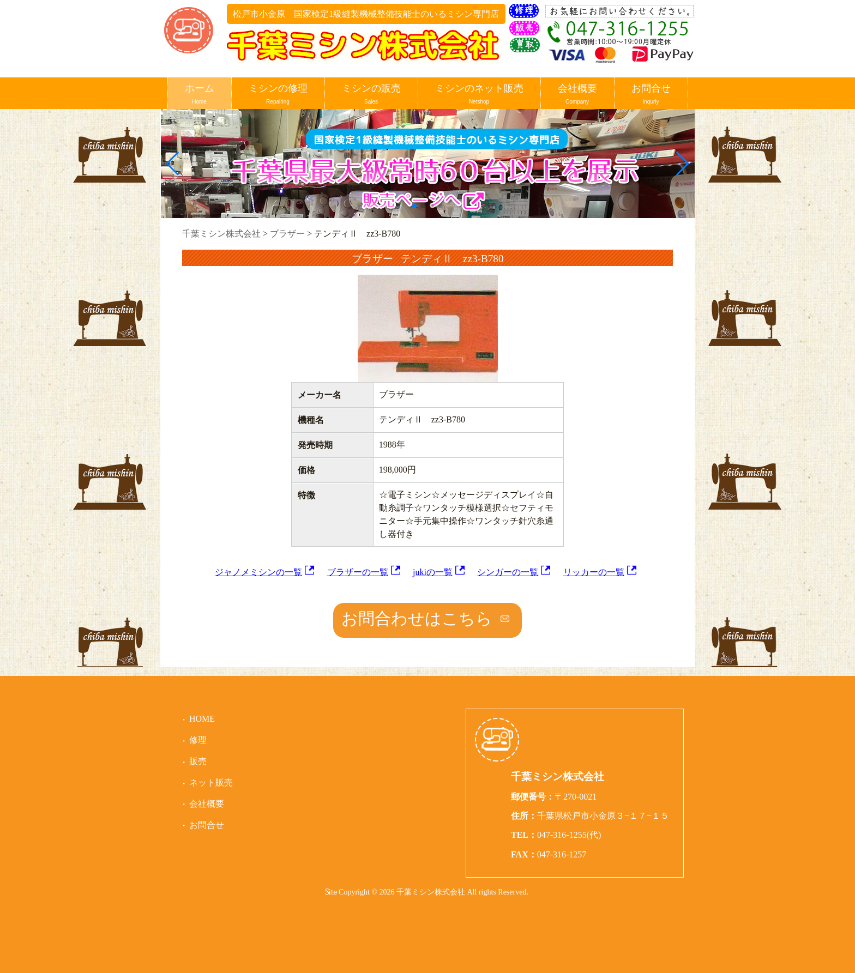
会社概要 (577, 94)
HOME (202, 718)
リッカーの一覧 (593, 572)
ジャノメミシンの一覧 (258, 572)
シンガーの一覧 (507, 572)
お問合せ (651, 94)
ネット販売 (211, 782)
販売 (198, 761)
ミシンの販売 (371, 94)
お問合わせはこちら (416, 618)
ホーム (199, 94)
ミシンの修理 (278, 94)
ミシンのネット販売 (479, 94)
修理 (198, 740)
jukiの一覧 (433, 572)
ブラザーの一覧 (357, 572)
